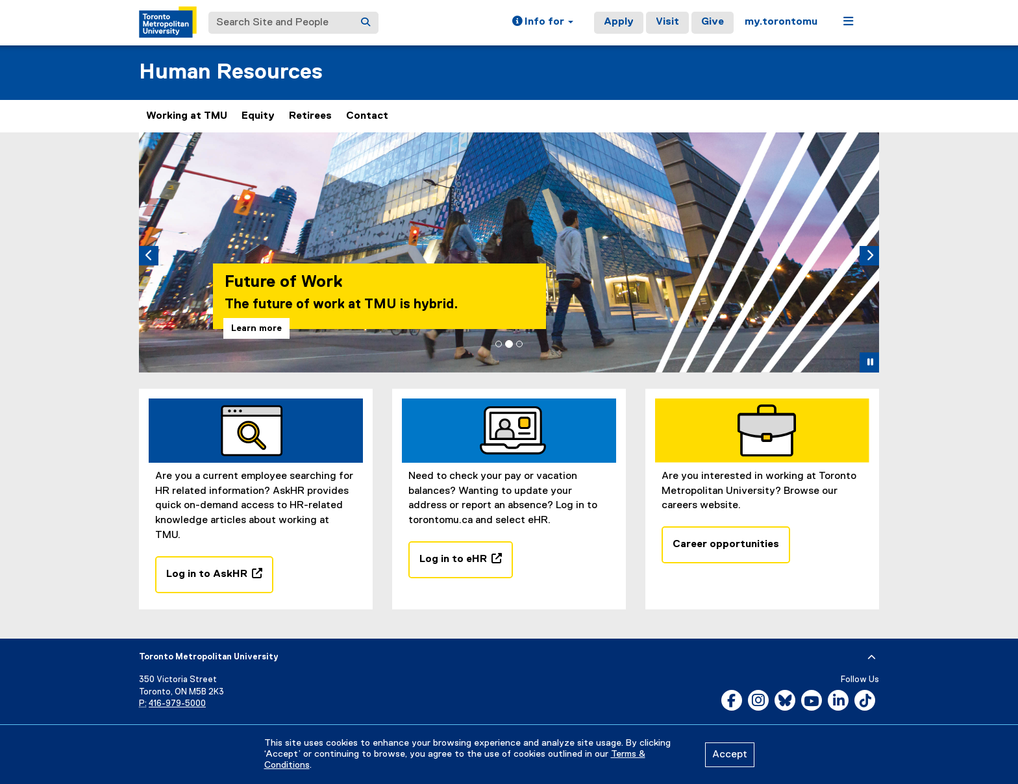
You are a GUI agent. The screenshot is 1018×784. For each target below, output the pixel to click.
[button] (543, 23)
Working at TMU (186, 116)
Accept (729, 755)
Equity (258, 116)
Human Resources (231, 72)
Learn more (256, 328)
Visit (667, 22)
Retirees (310, 116)
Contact (367, 116)
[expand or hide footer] (871, 657)
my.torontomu (781, 22)
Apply (619, 22)
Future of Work (283, 282)
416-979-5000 (177, 704)
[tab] (498, 344)
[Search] (366, 23)
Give (712, 22)
